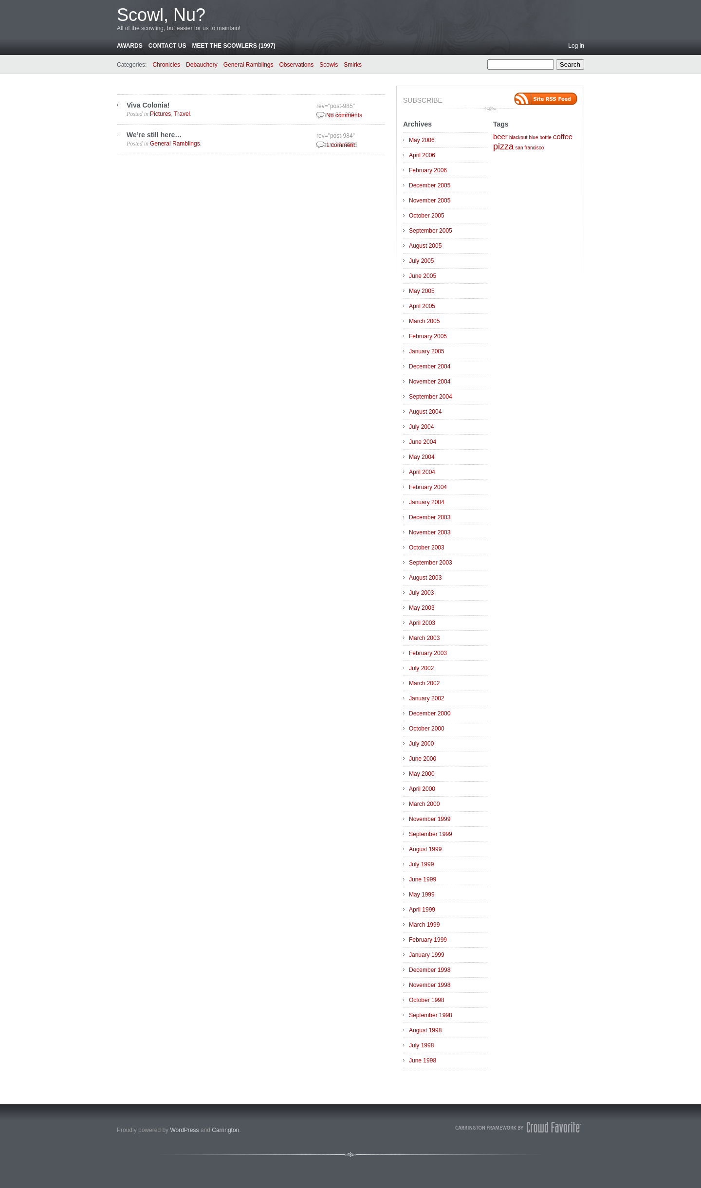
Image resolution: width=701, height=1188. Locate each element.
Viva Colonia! (148, 105)
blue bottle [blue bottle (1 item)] (540, 137)
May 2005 (422, 291)
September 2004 (430, 396)
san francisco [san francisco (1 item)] (529, 147)
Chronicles (166, 64)
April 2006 (422, 155)
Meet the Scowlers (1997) (233, 45)
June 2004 (422, 442)
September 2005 (430, 230)
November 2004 (429, 381)
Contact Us (167, 45)
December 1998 (429, 970)
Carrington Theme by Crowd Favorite (518, 1127)
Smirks (353, 64)
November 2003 (429, 532)
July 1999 (421, 864)
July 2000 (421, 743)
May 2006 (422, 140)
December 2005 (429, 185)
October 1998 (426, 1000)
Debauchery (202, 64)
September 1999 (430, 834)
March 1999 (424, 924)
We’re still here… (154, 135)
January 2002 (426, 698)
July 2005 (421, 260)
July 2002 (421, 668)
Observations (296, 64)
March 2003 (424, 638)
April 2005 (422, 306)
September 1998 (430, 1015)
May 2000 (422, 773)
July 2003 (421, 592)
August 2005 (425, 245)
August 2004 (425, 411)
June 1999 (422, 879)
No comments (344, 115)
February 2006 (428, 170)
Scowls (328, 64)
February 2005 (428, 336)
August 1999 (425, 849)
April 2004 (422, 472)
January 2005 (426, 351)
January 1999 (426, 954)
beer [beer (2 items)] (500, 137)
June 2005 (422, 276)
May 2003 (422, 607)
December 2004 (429, 366)
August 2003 (425, 577)
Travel (182, 113)
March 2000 (424, 804)
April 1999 (422, 909)
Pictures (160, 113)
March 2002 (424, 683)
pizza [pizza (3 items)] (503, 146)
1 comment (340, 145)
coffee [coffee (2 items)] (562, 137)
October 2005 (426, 215)
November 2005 (429, 200)
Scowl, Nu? (161, 15)
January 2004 (426, 502)
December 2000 (429, 713)
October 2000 (426, 728)
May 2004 (422, 457)
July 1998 (421, 1045)
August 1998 (425, 1030)
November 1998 (429, 985)
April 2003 (422, 623)
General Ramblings (248, 64)
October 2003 (426, 547)
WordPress (184, 1130)
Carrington (225, 1130)
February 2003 (428, 653)
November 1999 (429, 819)
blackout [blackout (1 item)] (518, 137)
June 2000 (422, 758)
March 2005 (424, 321)
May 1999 (422, 894)
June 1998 (422, 1060)
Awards (130, 45)
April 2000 (422, 789)
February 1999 (428, 939)
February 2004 (428, 487)
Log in (576, 45)
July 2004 (421, 426)
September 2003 (430, 562)
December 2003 (429, 517)
